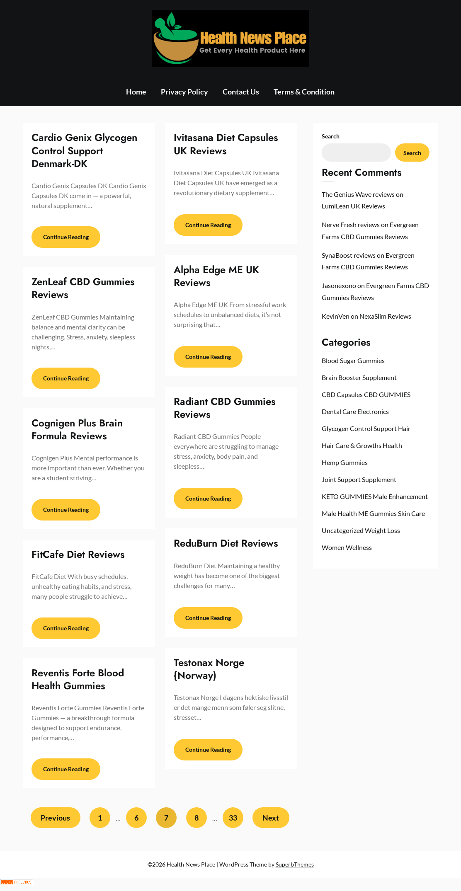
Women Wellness (347, 547)
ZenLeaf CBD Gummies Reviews (83, 289)
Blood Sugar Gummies (353, 360)
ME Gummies (377, 513)
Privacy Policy (184, 91)
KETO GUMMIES (346, 496)
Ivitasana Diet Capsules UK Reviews (226, 143)
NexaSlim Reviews (385, 316)
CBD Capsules (342, 394)
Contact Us (241, 91)
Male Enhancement (400, 496)
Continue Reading (66, 237)
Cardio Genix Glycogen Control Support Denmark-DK (84, 150)
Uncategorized (343, 530)
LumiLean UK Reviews (353, 206)
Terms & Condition (304, 91)
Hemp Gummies (345, 462)
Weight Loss (382, 530)
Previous (54, 821)
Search (331, 136)
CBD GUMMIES (387, 394)
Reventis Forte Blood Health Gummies (78, 681)
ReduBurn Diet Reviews (226, 543)
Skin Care (411, 513)
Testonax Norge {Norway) (209, 669)
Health (392, 445)
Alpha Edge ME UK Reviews (216, 276)
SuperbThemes (295, 867)
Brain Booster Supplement (359, 377)
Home (136, 91)
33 (233, 821)
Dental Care (339, 411)
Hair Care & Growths (351, 445)
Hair (404, 428)
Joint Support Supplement (359, 479)
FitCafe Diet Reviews (78, 556)
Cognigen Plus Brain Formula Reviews (77, 430)
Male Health (339, 513)
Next (271, 821)
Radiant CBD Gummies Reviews (225, 407)
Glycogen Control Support (359, 428)
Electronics (373, 411)
